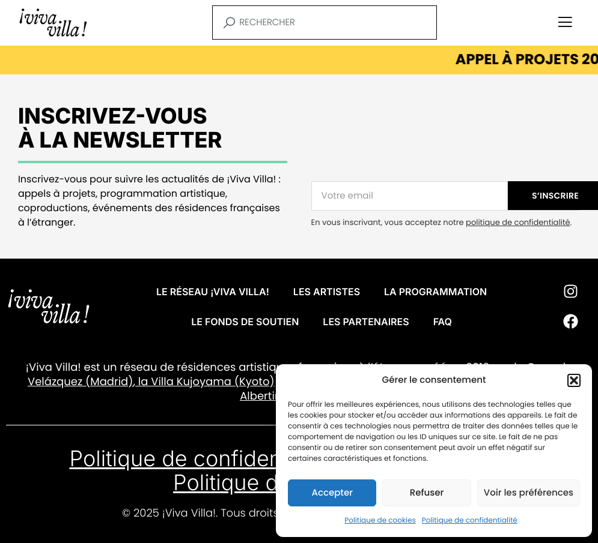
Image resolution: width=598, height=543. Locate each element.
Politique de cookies (380, 520)
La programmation (435, 292)
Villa (162, 381)
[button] (574, 380)
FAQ (442, 322)
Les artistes (326, 292)
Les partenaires (366, 322)
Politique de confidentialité (469, 520)
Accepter (331, 493)
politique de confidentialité (518, 222)
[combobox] (324, 22)
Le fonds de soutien (245, 322)
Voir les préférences (528, 493)
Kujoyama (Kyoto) (224, 381)
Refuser (427, 493)
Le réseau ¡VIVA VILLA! (212, 292)
